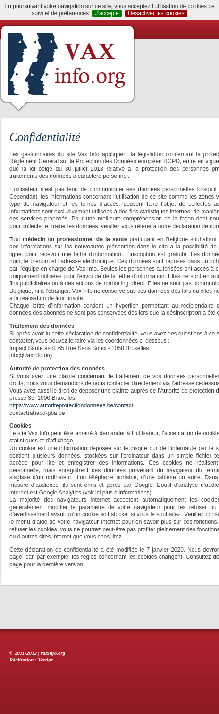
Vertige (45, 659)
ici (98, 492)
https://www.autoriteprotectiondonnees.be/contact (71, 405)
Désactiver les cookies (156, 13)
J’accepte (107, 13)
